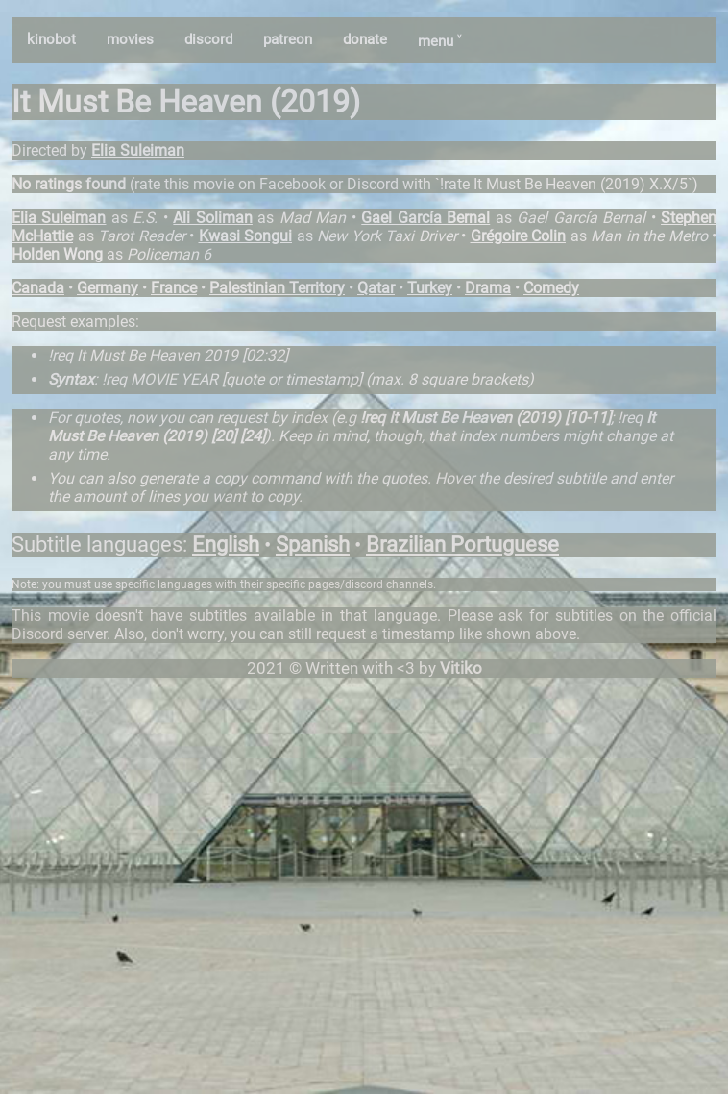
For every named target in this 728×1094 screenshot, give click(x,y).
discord (208, 39)
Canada (38, 288)
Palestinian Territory (277, 288)
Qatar (376, 288)
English (225, 545)
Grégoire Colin (519, 236)
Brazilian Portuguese (462, 545)
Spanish (313, 545)
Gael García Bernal (425, 218)
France (174, 288)
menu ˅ (439, 41)
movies (130, 39)
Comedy (551, 288)
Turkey (429, 288)
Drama (488, 288)
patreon (287, 39)
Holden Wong (57, 254)
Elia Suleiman (137, 150)
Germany (107, 288)
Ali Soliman (212, 218)
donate (365, 39)
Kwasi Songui (246, 236)
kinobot (51, 39)
